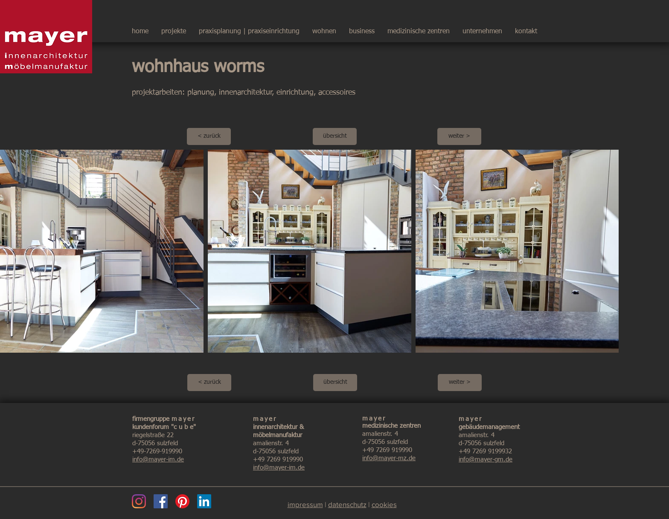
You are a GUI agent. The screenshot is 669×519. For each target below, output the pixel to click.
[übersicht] (335, 136)
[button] (482, 27)
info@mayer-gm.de (485, 459)
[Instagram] (139, 501)
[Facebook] (161, 501)
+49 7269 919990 (278, 459)
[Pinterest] (182, 501)
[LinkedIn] (204, 501)
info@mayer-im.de (158, 459)
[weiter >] (459, 136)
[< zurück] (209, 136)
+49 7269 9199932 (485, 451)
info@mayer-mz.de (389, 458)
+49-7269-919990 (157, 451)
